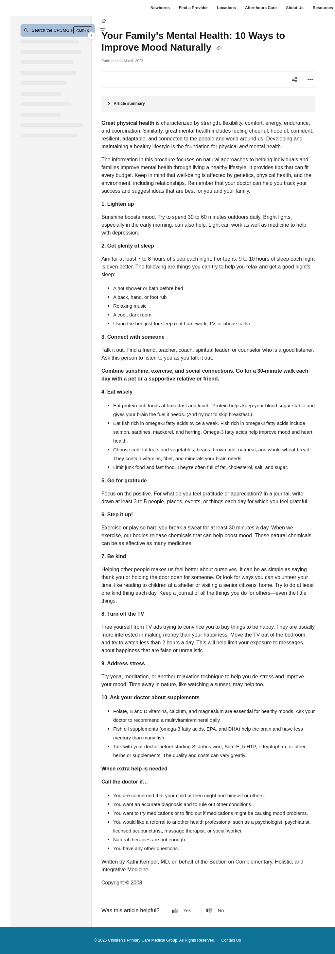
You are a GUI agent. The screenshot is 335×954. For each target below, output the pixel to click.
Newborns (160, 8)
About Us (295, 8)
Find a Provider (193, 8)
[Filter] (102, 30)
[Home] (103, 21)
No (215, 911)
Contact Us (231, 940)
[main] (208, 471)
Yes (181, 911)
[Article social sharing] (294, 79)
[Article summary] (208, 104)
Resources (323, 8)
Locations (226, 8)
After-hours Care (261, 8)
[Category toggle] (92, 36)
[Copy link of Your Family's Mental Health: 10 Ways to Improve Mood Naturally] (219, 48)
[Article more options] (310, 79)
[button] (57, 30)
